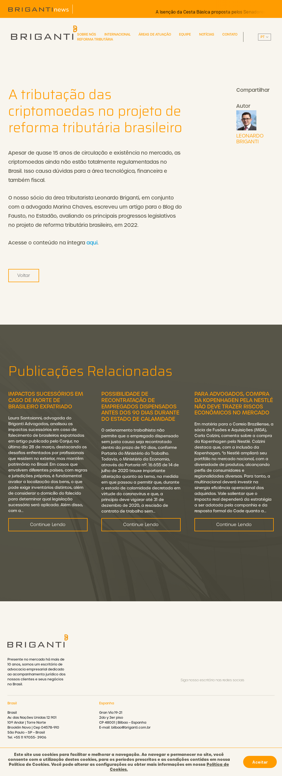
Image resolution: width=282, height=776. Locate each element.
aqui (91, 242)
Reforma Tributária (95, 39)
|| (264, 37)
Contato (229, 34)
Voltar (23, 275)
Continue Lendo (48, 526)
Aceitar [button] (260, 761)
